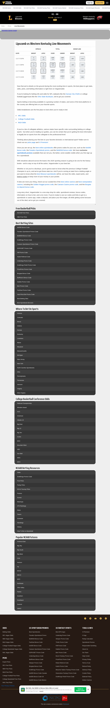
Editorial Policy (86, 676)
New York (20, 363)
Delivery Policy (86, 670)
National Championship (24, 403)
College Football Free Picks (11, 675)
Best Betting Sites (22, 298)
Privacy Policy (86, 659)
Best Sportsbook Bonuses (25, 303)
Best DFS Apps (60, 632)
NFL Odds (22, 116)
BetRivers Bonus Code (24, 277)
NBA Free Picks (22, 217)
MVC (18, 579)
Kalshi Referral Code (23, 257)
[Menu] (107, 2)
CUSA (19, 437)
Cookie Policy (86, 673)
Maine (19, 342)
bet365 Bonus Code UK (36, 676)
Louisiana (20, 338)
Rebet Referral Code (62, 663)
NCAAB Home (7, 8)
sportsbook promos (25, 153)
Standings (20, 523)
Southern (20, 596)
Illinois (19, 321)
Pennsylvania (21, 376)
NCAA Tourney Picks (23, 489)
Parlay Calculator (87, 639)
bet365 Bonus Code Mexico (37, 680)
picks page (31, 142)
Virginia (19, 388)
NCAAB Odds (17, 8)
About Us (85, 649)
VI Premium (86, 632)
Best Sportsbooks (34, 632)
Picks (9, 26)
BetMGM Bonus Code (24, 236)
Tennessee (20, 380)
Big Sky (19, 545)
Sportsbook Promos (88, 642)
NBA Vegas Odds (8, 639)
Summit (19, 604)
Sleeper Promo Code (35, 663)
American (20, 416)
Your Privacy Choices (8, 686)
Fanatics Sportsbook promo (39, 150)
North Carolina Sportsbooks (25, 368)
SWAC (19, 608)
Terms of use (86, 663)
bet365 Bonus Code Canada (38, 673)
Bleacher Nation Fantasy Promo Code (67, 670)
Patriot (19, 592)
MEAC (19, 575)
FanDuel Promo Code (24, 290)
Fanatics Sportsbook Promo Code (27, 231)
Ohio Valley (20, 587)
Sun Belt (19, 453)
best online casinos (68, 182)
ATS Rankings (21, 506)
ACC (18, 411)
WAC (18, 458)
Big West (20, 554)
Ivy (18, 566)
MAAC (19, 571)
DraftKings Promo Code (24, 240)
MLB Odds (22, 122)
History (19, 527)
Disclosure (66, 704)
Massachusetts (22, 351)
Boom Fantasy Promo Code (64, 656)
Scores (19, 497)
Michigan (20, 355)
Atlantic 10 (20, 420)
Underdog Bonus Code (36, 656)
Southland (20, 600)
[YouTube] (96, 618)
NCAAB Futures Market (59, 8)
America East (21, 541)
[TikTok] (101, 618)
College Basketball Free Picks (12, 679)
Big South (20, 550)
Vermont (19, 384)
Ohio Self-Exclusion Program (55, 694)
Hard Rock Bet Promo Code (25, 294)
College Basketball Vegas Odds (12, 649)
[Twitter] (90, 618)
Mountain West (21, 445)
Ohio (18, 372)
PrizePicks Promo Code (24, 269)
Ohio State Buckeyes (45, 97)
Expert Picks (6, 662)
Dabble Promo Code (23, 282)
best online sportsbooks (44, 148)
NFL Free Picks (7, 665)
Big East (19, 424)
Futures (19, 493)
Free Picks (20, 481)
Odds (3, 26)
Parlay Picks (21, 485)
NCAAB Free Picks (23, 213)
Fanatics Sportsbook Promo (37, 635)
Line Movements (19, 26)
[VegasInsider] (2, 620)
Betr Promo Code (22, 286)
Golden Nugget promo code (43, 184)
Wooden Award (22, 407)
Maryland (20, 347)
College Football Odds (26, 119)
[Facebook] (85, 618)
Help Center (86, 656)
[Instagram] (106, 618)
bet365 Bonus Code (23, 227)
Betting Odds (7, 632)
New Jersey (20, 359)
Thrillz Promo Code (62, 642)
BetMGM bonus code (64, 150)
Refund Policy (86, 666)
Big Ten (19, 432)
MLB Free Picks (7, 672)
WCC (19, 462)
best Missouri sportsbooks (46, 174)
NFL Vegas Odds (8, 635)
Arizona (19, 313)
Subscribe (99, 3)
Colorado (20, 317)
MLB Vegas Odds (8, 642)
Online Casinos (87, 680)
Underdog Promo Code (24, 261)
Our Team (85, 652)
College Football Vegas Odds (12, 645)
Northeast (20, 583)
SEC (18, 449)
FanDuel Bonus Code (35, 642)
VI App (84, 635)
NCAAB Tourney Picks (43, 8)
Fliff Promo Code (22, 252)
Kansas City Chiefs (73, 94)
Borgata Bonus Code (23, 273)
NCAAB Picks (29, 8)
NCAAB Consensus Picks (76, 8)
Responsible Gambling (89, 645)
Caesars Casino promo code (67, 184)
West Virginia (21, 393)
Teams (19, 514)
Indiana (19, 326)
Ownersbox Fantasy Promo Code (66, 673)
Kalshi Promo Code (62, 666)
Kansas (19, 330)
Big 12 (19, 428)
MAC (18, 441)
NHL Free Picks (7, 682)
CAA (18, 558)
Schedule (20, 518)
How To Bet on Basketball (25, 531)
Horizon (19, 562)
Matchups (20, 502)
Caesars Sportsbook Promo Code (27, 244)
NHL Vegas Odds (8, 652)
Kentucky (20, 334)
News (19, 510)
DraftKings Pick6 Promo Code (26, 265)
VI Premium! (43, 142)
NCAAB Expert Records (93, 8)
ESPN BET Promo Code (24, 248)
